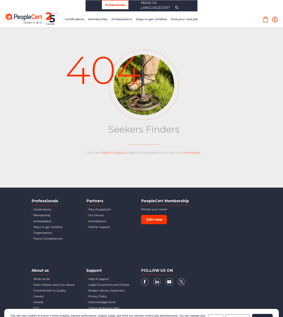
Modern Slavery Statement (106, 290)
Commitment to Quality (49, 290)
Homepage (191, 152)
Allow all (262, 305)
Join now (154, 219)
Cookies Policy (58, 306)
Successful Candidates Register (109, 314)
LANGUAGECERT (229, 6)
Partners (112, 6)
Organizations (84, 6)
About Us (197, 6)
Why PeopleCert (99, 209)
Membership (42, 215)
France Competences (47, 238)
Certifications (42, 209)
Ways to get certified (47, 227)
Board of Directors (45, 314)
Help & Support (113, 152)
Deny (215, 305)
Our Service (96, 215)
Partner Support (99, 227)
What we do (41, 279)
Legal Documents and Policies (108, 285)
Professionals (51, 6)
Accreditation (97, 221)
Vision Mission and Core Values (53, 285)
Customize (237, 305)
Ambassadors (42, 221)
